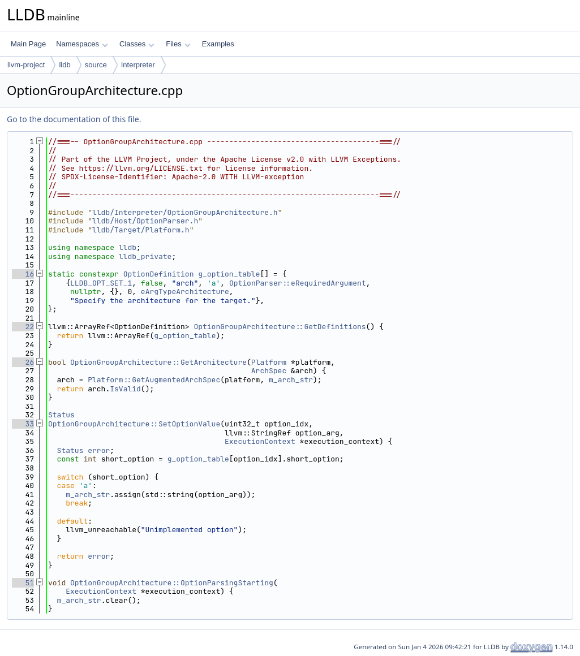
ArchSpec (268, 371)
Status (61, 415)
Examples (218, 44)
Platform (268, 362)
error (99, 450)
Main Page (28, 44)
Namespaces (82, 44)
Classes (136, 44)
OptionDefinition (158, 274)
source (96, 65)
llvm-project (26, 65)
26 (23, 362)
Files (178, 44)
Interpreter (138, 65)
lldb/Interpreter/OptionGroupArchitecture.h (185, 212)
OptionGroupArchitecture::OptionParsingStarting (171, 583)
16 (23, 274)
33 (23, 424)
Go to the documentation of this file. (74, 119)
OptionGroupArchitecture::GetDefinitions (280, 326)
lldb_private (145, 256)
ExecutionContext (260, 441)
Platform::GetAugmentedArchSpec (154, 380)
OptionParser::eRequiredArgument (297, 283)
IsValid (125, 389)
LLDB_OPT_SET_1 (101, 283)
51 (23, 583)
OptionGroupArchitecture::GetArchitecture (158, 362)
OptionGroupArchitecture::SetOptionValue (134, 424)
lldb (64, 65)
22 (23, 326)
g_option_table (229, 274)
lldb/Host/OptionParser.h (145, 221)
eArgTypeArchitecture (185, 291)
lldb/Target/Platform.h (141, 230)
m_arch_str (291, 380)
